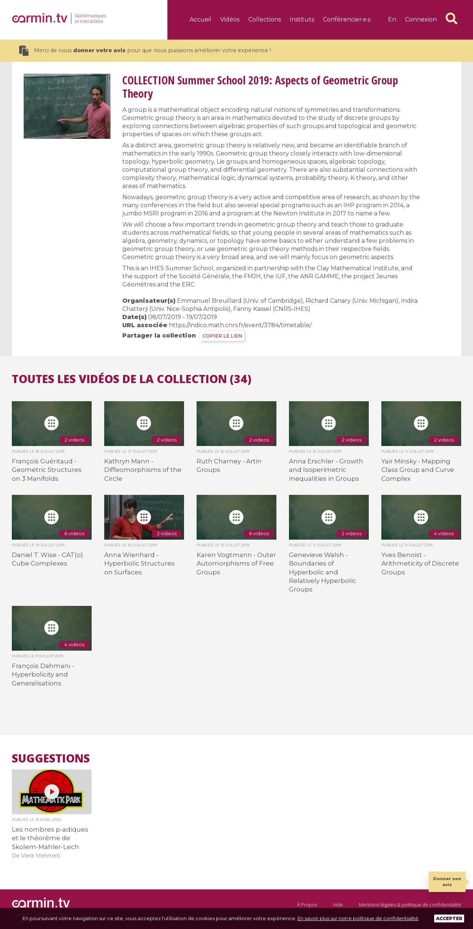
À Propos (307, 904)
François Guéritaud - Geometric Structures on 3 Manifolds (47, 469)
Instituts (302, 19)
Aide (338, 904)
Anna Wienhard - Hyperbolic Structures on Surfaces (139, 563)
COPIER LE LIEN (222, 336)
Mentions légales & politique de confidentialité (410, 904)
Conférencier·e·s (346, 19)
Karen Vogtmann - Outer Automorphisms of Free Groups (236, 563)
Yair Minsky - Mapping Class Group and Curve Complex (417, 469)
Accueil (200, 19)
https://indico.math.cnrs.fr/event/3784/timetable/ (240, 325)
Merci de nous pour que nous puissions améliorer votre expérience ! (145, 50)
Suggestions (51, 758)
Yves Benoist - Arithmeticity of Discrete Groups (420, 563)
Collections (264, 19)
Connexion (421, 19)
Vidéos (229, 19)
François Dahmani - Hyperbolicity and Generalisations (43, 674)
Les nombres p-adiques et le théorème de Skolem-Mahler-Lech (50, 838)
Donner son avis (447, 881)
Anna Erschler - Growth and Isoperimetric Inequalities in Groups (326, 469)
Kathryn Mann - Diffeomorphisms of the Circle (142, 469)
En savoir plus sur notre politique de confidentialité (357, 918)
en (392, 19)
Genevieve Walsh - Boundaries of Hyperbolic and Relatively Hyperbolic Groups (322, 572)
